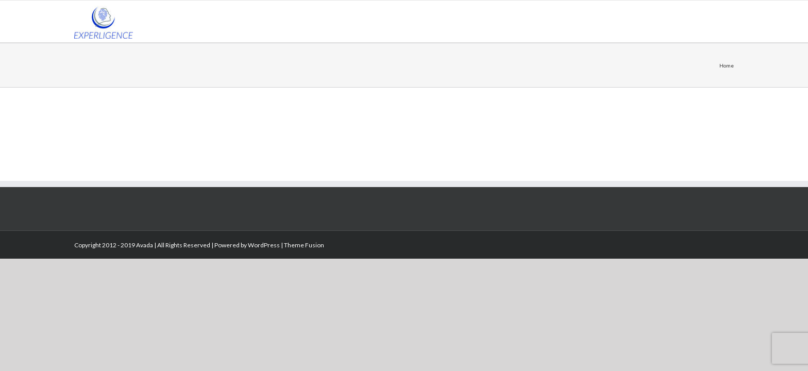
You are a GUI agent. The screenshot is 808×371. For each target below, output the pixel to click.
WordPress (264, 245)
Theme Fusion (304, 245)
